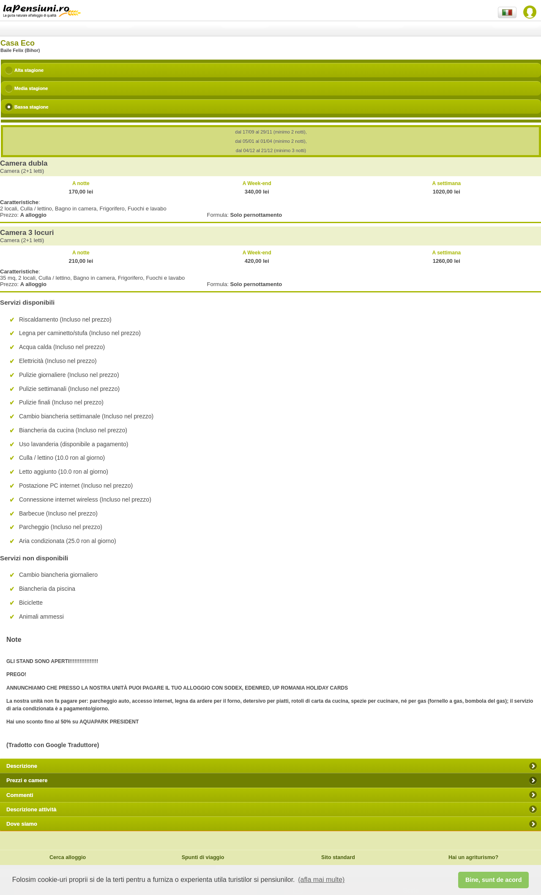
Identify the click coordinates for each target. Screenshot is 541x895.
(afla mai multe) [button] (321, 879)
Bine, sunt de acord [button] (493, 879)
